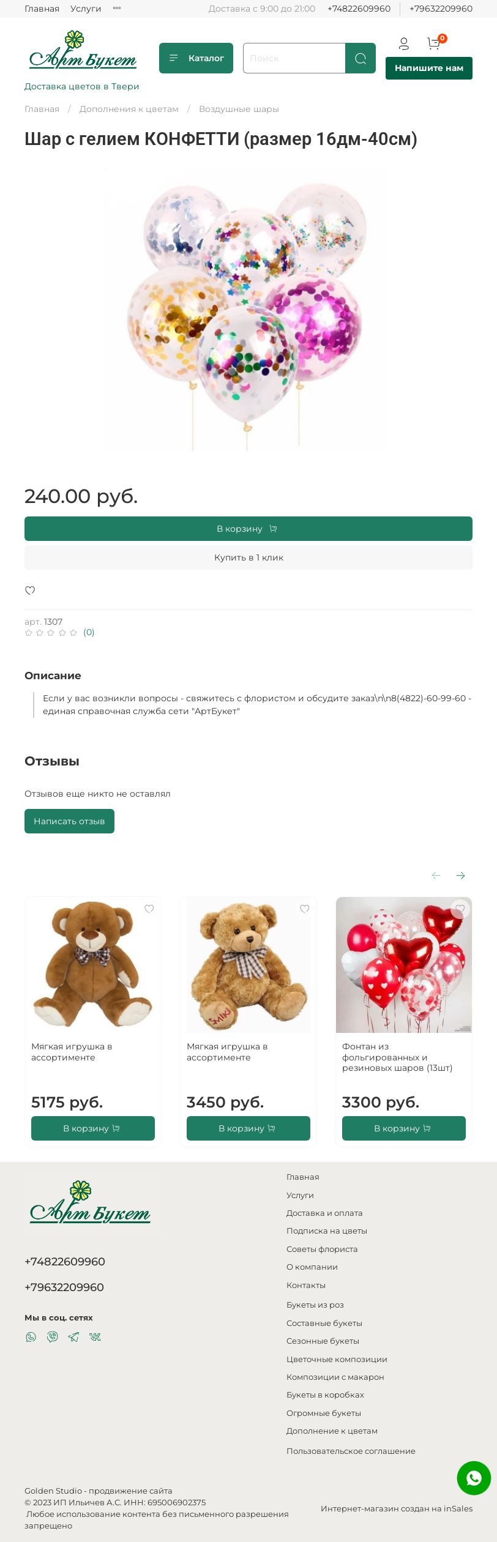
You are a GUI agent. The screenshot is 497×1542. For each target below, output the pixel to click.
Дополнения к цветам (129, 108)
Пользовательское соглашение (351, 1451)
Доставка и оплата (324, 1213)
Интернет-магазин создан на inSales (397, 1508)
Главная (41, 8)
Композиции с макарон (335, 1377)
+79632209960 (441, 8)
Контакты (306, 1285)
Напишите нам (429, 67)
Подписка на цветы (326, 1230)
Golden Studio (53, 1490)
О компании (312, 1267)
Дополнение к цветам (332, 1431)
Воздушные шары (239, 108)
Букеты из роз (315, 1304)
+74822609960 (358, 8)
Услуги (86, 8)
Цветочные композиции (336, 1359)
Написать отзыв (69, 821)
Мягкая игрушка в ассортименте (72, 1052)
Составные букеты (324, 1323)
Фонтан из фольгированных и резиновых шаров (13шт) (397, 1057)
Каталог (196, 58)
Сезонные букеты (322, 1341)
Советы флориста (322, 1249)
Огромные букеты (323, 1413)
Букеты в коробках (325, 1394)
